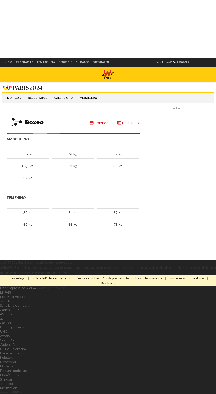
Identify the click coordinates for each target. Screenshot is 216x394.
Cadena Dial (9, 345)
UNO (4, 332)
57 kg (118, 154)
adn (3, 319)
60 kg (28, 224)
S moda (6, 379)
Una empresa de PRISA (18, 288)
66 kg (73, 224)
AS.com (6, 314)
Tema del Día (46, 62)
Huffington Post (12, 327)
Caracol (5, 323)
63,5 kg (28, 166)
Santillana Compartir (15, 305)
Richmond (8, 362)
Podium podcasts (13, 371)
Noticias (14, 98)
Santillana (7, 301)
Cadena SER (9, 310)
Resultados (37, 98)
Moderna (7, 366)
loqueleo (6, 384)
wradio (5, 336)
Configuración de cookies (122, 278)
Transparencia (153, 278)
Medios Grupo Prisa (51, 288)
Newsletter (204, 62)
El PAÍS (5, 292)
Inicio (8, 62)
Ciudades (82, 62)
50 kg (28, 212)
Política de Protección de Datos (51, 278)
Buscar (211, 62)
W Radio (108, 74)
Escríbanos (108, 283)
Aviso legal (18, 278)
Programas (24, 62)
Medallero (88, 98)
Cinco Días (8, 340)
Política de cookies (88, 278)
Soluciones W (177, 278)
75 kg (118, 224)
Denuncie (65, 62)
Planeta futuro (11, 353)
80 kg (118, 166)
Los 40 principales (13, 297)
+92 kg (27, 154)
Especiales (101, 62)
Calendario (63, 98)
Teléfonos (198, 278)
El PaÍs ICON (10, 375)
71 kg (73, 166)
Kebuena (7, 358)
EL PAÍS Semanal (13, 349)
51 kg (73, 154)
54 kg (73, 212)
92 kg (28, 178)
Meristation (8, 388)
